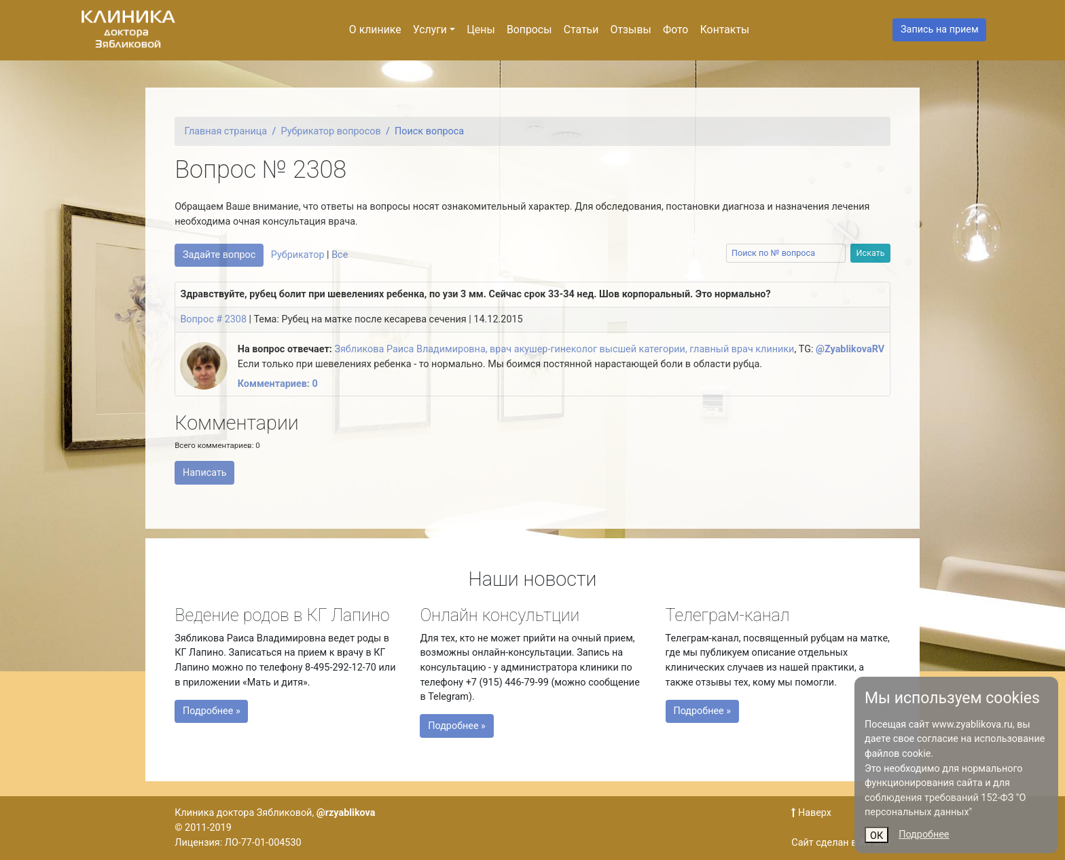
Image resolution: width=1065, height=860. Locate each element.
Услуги (430, 29)
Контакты (725, 29)
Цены (480, 29)
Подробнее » (221, 709)
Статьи (581, 29)
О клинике (375, 29)
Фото (675, 29)
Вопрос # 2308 (213, 319)
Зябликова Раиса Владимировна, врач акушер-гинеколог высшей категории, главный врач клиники (564, 349)
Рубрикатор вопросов (331, 131)
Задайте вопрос (219, 255)
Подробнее (924, 834)
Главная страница (226, 131)
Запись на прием (940, 29)
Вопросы (529, 29)
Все (339, 255)
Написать (205, 473)
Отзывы (631, 29)
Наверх (811, 813)
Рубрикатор (298, 255)
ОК (876, 836)
